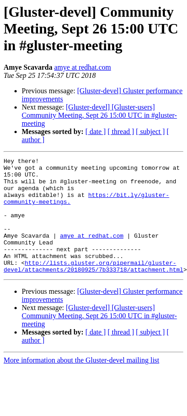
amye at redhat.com (82, 67)
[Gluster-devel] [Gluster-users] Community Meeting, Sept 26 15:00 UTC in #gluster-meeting (99, 115)
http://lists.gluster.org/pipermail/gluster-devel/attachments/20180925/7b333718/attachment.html (93, 288)
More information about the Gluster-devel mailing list (81, 383)
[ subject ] (150, 131)
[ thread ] (121, 131)
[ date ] (95, 131)
